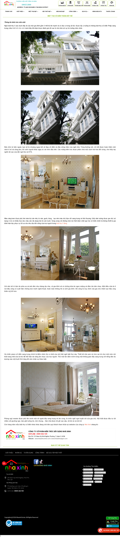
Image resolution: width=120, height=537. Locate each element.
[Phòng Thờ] (103, 3)
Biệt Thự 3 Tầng (87, 478)
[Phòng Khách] (62, 3)
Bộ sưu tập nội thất (54, 453)
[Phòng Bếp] (70, 3)
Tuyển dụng (28, 453)
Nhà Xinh (88, 424)
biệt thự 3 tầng (61, 223)
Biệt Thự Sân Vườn (88, 481)
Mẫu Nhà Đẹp (87, 484)
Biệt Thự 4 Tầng (98, 478)
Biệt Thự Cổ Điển (88, 475)
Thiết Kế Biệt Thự (99, 469)
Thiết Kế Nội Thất (88, 469)
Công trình (39, 453)
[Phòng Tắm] (95, 3)
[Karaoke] (111, 3)
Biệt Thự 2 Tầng (98, 475)
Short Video (98, 481)
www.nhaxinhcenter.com (42, 439)
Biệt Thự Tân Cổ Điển (100, 472)
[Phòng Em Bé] (87, 3)
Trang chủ (8, 11)
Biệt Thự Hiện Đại (88, 472)
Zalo (109, 526)
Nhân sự (18, 453)
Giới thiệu (9, 453)
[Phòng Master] (78, 3)
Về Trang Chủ (112, 518)
